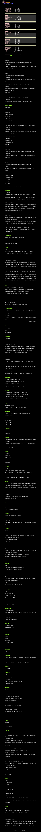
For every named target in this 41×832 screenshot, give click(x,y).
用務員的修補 (7, 42)
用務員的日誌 (7, 563)
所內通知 (6, 15)
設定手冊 (6, 28)
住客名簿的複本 (7, 39)
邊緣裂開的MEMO (8, 49)
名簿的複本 (8, 589)
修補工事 (7, 403)
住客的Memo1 (7, 513)
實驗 (6, 300)
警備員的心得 (7, 27)
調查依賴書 (6, 31)
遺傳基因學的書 (7, 655)
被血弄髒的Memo (7, 672)
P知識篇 (8, 9)
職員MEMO (7, 18)
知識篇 (8, 105)
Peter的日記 (7, 50)
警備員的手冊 (7, 41)
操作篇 (8, 8)
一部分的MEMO (7, 26)
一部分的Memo (7, 428)
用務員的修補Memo (8, 634)
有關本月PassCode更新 (8, 17)
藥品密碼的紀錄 (7, 411)
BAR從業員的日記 (8, 11)
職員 (6, 325)
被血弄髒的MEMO (8, 47)
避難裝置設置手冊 (8, 40)
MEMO (8, 34)
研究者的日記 (7, 466)
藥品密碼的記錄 (7, 25)
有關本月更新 (8, 308)
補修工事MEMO (7, 24)
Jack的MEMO (7, 12)
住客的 (6, 34)
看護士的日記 (7, 23)
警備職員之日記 (7, 336)
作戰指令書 (6, 51)
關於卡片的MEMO (8, 32)
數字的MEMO (7, 666)
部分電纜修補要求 (8, 54)
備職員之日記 (8, 19)
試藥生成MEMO (7, 48)
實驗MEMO (7, 16)
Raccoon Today (7, 258)
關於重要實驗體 (7, 377)
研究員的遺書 (7, 20)
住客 (5, 589)
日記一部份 (6, 806)
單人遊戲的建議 (7, 10)
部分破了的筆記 (7, 43)
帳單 (5, 33)
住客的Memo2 (7, 528)
